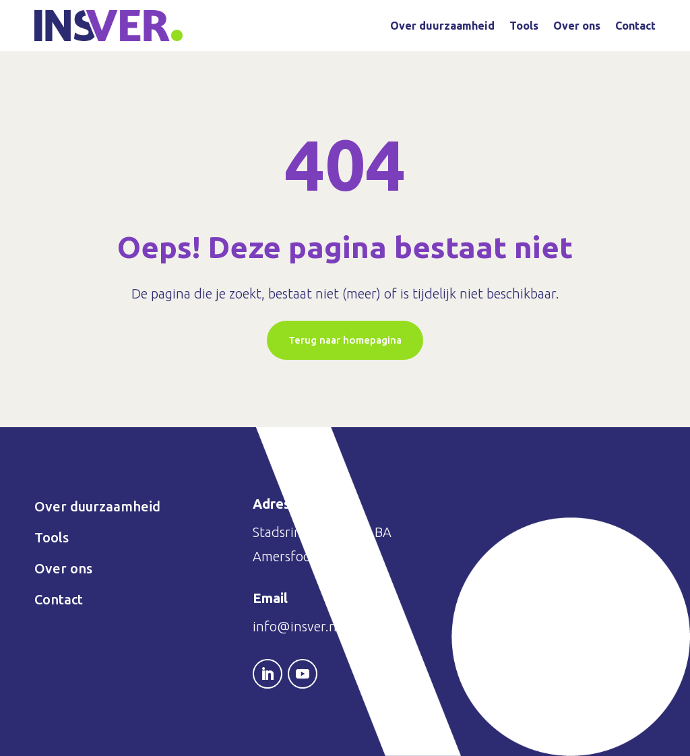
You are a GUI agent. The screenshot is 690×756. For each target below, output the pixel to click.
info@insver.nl (296, 626)
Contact (635, 26)
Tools (523, 26)
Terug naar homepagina (345, 340)
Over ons (576, 26)
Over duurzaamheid (442, 26)
